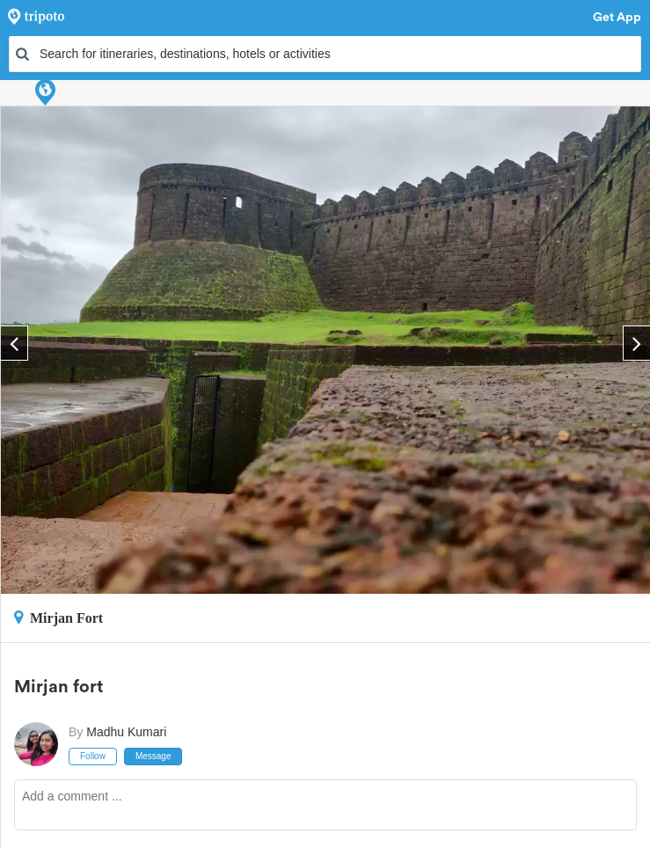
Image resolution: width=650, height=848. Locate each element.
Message (153, 756)
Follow (93, 756)
